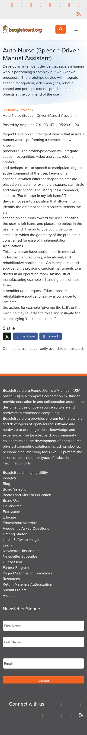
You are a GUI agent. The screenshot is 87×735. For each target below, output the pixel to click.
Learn (7, 545)
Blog (6, 483)
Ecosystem (11, 511)
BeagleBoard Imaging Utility (25, 472)
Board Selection (16, 489)
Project (25, 109)
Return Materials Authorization (27, 584)
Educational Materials (20, 522)
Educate (9, 517)
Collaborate (12, 505)
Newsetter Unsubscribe (22, 550)
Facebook (25, 336)
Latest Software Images (21, 539)
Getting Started (15, 533)
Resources (11, 578)
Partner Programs (16, 567)
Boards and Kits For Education (27, 494)
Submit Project (14, 589)
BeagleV (9, 478)
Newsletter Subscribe (20, 556)
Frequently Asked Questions (26, 528)
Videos (8, 595)
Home (11, 109)
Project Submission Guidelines (27, 573)
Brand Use (11, 500)
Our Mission (12, 561)
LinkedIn (51, 336)
